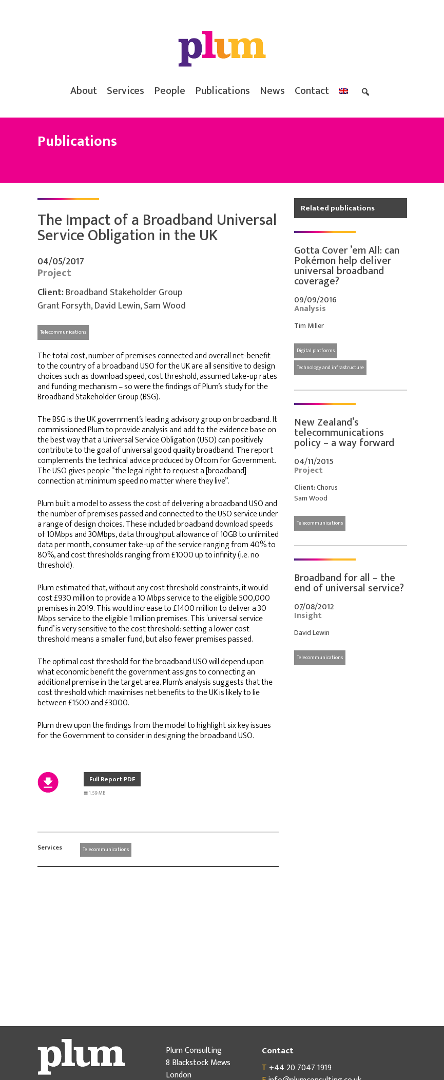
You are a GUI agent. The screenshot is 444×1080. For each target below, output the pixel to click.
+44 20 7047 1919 (300, 1068)
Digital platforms (316, 350)
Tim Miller (309, 326)
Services (125, 91)
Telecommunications (63, 332)
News (272, 91)
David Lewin (117, 306)
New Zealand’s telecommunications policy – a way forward (344, 433)
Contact (312, 91)
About (83, 91)
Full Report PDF (112, 779)
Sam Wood (165, 306)
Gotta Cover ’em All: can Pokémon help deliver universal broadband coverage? (346, 266)
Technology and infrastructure (330, 367)
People (169, 91)
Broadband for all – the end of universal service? (349, 583)
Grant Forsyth (64, 306)
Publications (222, 91)
